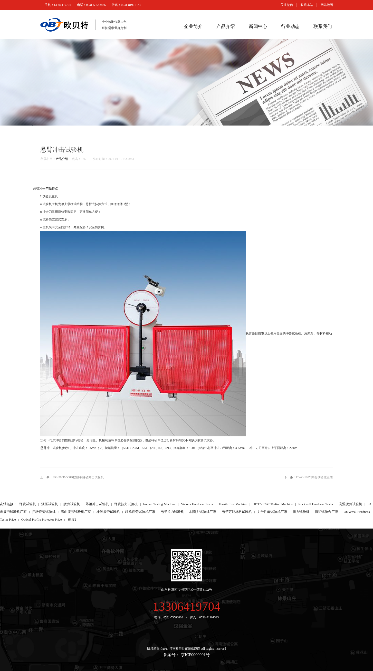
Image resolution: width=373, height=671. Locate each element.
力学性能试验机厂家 (272, 512)
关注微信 (287, 5)
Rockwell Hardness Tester (315, 504)
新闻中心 (258, 26)
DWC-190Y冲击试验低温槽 (314, 477)
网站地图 (327, 5)
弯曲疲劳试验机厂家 (76, 512)
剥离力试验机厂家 (202, 512)
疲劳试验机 (71, 504)
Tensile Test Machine (233, 504)
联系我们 (322, 26)
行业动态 (290, 26)
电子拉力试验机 (172, 512)
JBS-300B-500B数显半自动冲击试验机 (78, 477)
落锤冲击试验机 (97, 504)
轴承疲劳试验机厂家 (140, 512)
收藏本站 (307, 5)
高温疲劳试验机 (350, 504)
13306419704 (187, 606)
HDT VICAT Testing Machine (273, 504)
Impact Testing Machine (159, 504)
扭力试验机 (301, 512)
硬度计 (73, 519)
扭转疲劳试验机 (43, 512)
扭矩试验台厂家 (326, 512)
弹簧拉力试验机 (126, 504)
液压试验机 (49, 504)
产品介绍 (225, 26)
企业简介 (193, 26)
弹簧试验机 (27, 504)
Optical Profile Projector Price (41, 519)
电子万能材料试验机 (237, 512)
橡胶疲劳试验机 (108, 512)
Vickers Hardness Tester (197, 504)
